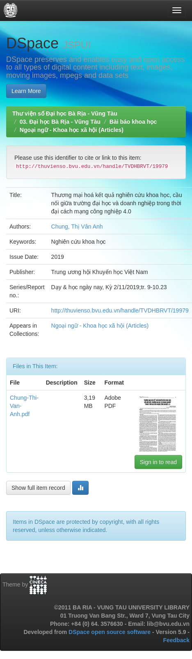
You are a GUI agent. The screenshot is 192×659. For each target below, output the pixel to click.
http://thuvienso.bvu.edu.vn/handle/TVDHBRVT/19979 (120, 310)
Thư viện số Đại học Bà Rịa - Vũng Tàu (64, 113)
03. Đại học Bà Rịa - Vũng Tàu (60, 121)
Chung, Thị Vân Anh (77, 226)
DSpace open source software (110, 632)
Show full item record (38, 488)
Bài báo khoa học (133, 121)
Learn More (26, 91)
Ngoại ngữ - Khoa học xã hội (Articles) (71, 130)
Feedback (176, 640)
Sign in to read (158, 462)
